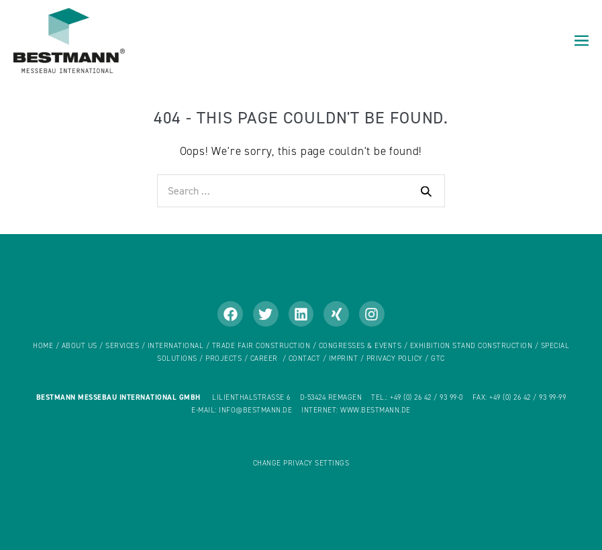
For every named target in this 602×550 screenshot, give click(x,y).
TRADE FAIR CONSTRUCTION (261, 346)
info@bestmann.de (255, 410)
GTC (438, 358)
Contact (305, 358)
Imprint (343, 358)
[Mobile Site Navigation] (581, 41)
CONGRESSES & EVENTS (360, 346)
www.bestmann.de (375, 410)
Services (122, 346)
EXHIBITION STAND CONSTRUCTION (471, 346)
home (43, 346)
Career (264, 358)
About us (79, 346)
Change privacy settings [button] (301, 463)
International (177, 346)
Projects (223, 358)
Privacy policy (394, 358)
